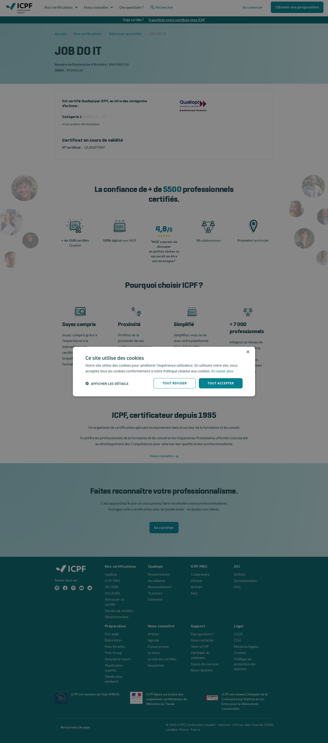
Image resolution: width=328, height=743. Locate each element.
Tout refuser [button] (174, 383)
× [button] (247, 352)
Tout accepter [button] (221, 383)
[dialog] (164, 371)
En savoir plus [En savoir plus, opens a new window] (222, 370)
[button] (106, 383)
